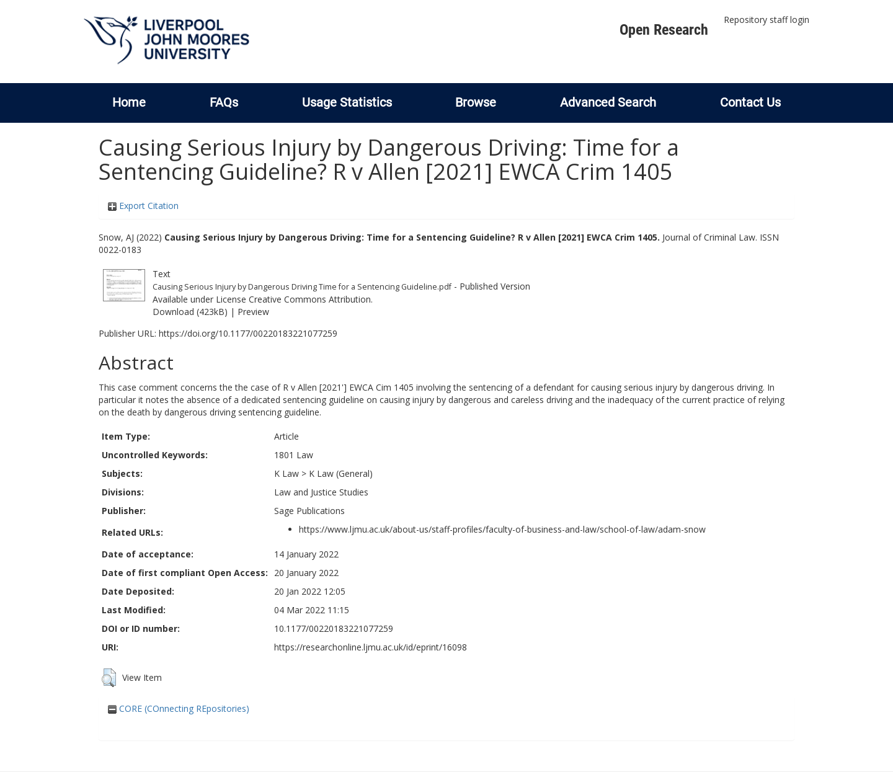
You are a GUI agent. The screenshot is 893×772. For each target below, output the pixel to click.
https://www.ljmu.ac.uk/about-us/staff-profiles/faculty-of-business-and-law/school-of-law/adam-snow (502, 529)
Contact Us (750, 102)
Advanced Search (608, 102)
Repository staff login (766, 19)
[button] (109, 677)
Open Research (664, 29)
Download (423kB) (190, 311)
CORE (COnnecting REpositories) (178, 708)
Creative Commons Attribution (310, 299)
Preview (253, 311)
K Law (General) (341, 473)
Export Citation (143, 205)
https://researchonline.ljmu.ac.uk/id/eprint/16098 (370, 647)
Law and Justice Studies (321, 492)
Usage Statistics (347, 102)
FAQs (224, 102)
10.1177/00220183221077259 (333, 628)
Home (129, 102)
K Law (286, 473)
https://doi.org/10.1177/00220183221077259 (248, 333)
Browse (475, 102)
